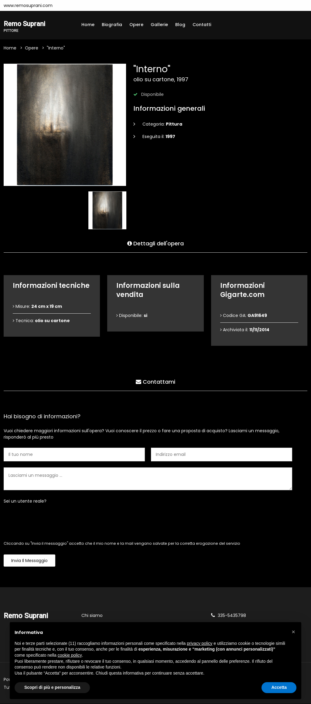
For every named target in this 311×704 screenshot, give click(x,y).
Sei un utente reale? (25, 502)
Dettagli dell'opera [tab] (155, 243)
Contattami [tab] (155, 381)
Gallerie (159, 25)
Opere (136, 25)
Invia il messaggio (29, 561)
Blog (180, 25)
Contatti (202, 25)
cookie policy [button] (70, 655)
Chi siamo (92, 616)
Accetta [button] (279, 687)
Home (87, 25)
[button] (293, 632)
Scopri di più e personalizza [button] (52, 687)
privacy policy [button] (199, 643)
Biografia (112, 25)
